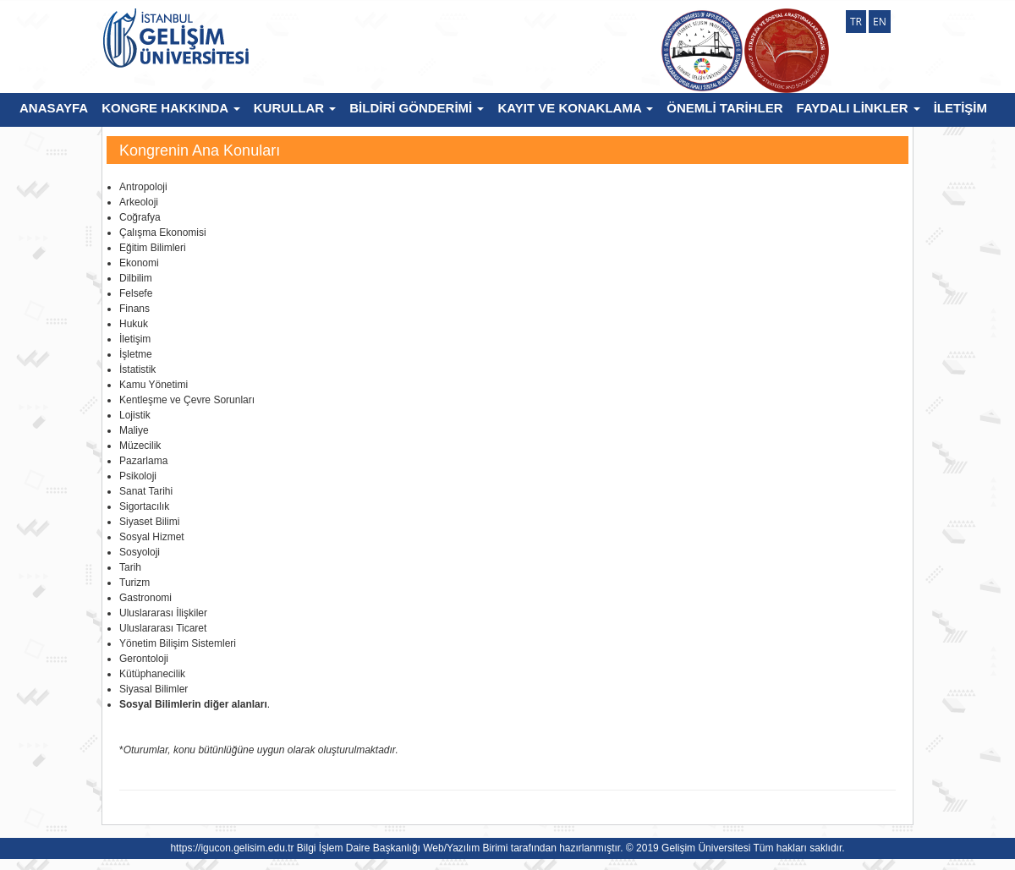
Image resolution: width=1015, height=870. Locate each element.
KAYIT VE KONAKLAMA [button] (575, 108)
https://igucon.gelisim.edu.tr (232, 848)
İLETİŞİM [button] (960, 108)
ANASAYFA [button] (53, 108)
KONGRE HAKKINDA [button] (171, 108)
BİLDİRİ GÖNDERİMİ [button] (416, 108)
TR (856, 21)
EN (879, 21)
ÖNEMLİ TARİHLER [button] (724, 108)
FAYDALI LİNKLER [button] (858, 108)
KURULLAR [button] (295, 108)
